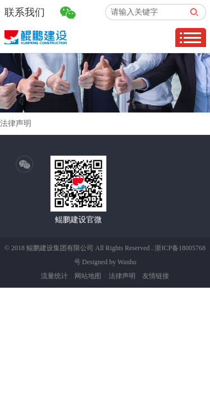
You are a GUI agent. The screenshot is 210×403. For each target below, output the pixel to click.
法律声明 (122, 276)
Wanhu (127, 262)
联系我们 (24, 12)
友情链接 (155, 276)
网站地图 (87, 276)
